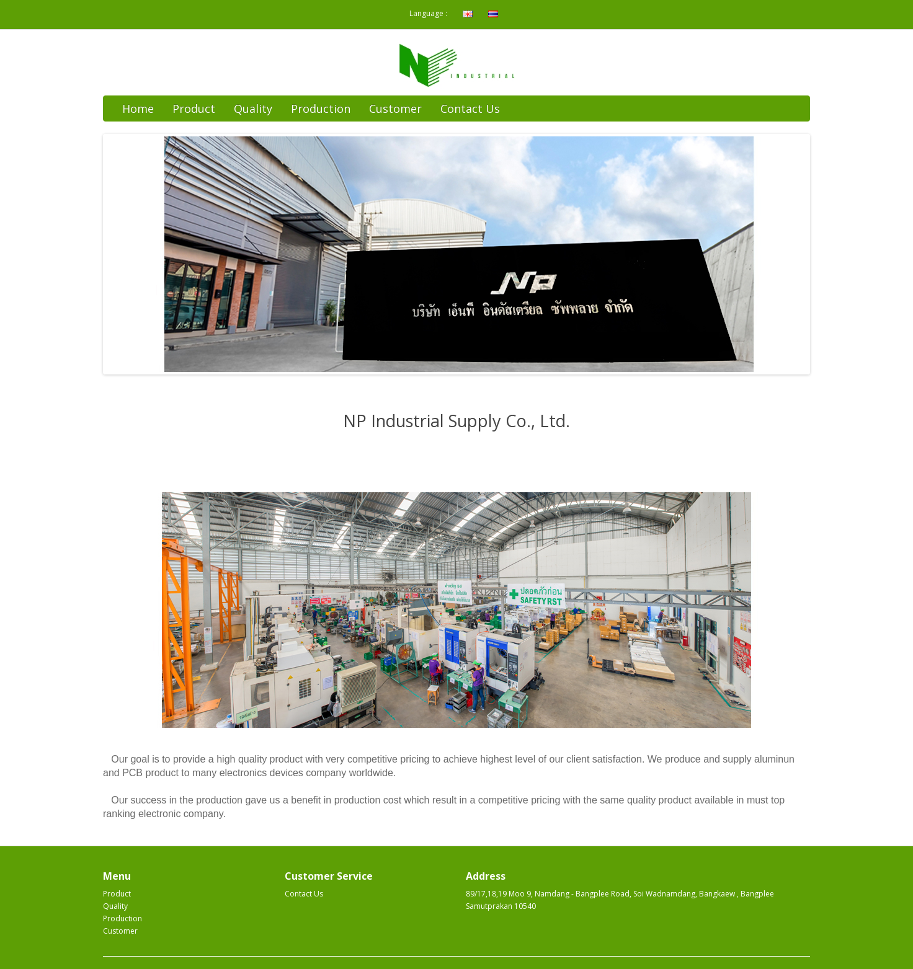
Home (138, 108)
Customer (395, 108)
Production (320, 108)
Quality (253, 108)
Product (193, 108)
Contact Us (470, 108)
